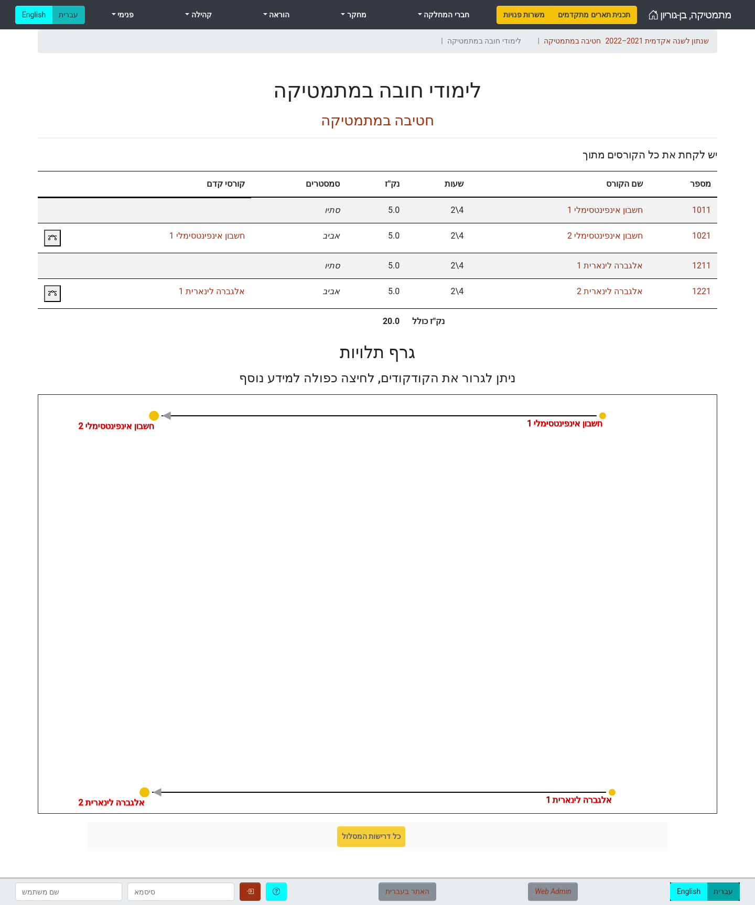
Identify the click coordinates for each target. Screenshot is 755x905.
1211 (701, 266)
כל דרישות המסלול (371, 836)
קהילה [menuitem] (200, 14)
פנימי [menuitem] (125, 14)
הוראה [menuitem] (278, 14)
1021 (701, 236)
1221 (701, 291)
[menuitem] (524, 15)
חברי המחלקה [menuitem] (445, 14)
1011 (701, 210)
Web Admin (553, 891)
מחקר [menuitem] (355, 14)
